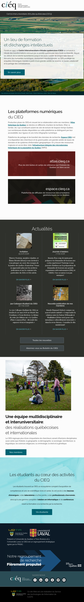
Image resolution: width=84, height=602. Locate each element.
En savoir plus (14, 72)
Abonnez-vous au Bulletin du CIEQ (42, 348)
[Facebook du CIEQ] (35, 580)
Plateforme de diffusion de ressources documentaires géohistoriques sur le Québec (44, 194)
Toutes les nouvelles (42, 340)
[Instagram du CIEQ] (46, 580)
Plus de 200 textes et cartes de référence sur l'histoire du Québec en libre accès (44, 166)
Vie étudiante (42, 512)
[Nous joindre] (64, 580)
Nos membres (16, 452)
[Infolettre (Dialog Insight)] (52, 580)
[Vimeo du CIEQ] (58, 580)
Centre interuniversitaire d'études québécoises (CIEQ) (29, 14)
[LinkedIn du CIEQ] (40, 580)
